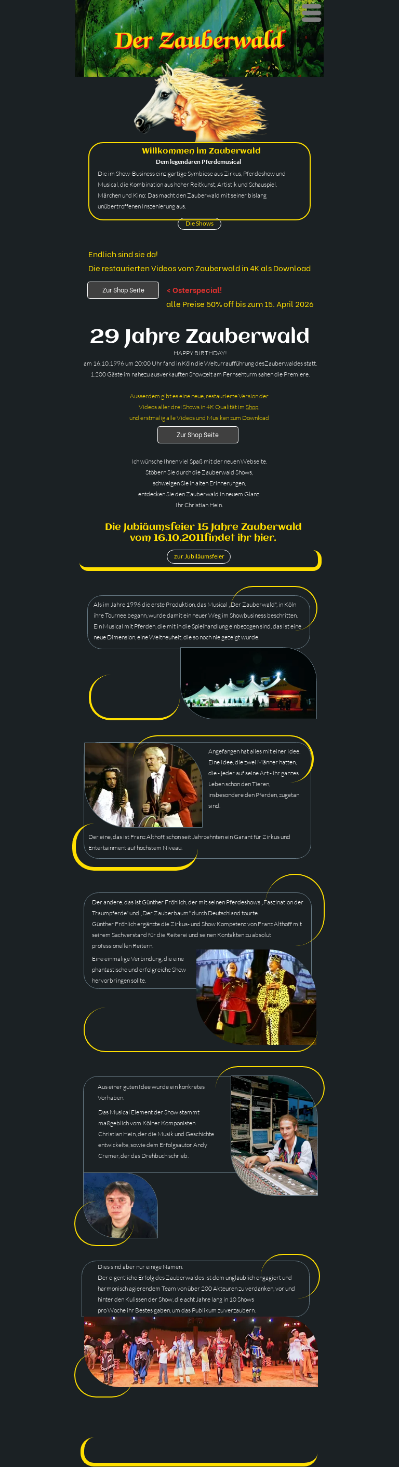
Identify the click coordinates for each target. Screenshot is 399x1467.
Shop (252, 407)
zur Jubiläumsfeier (199, 556)
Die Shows (199, 223)
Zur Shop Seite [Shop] (123, 289)
